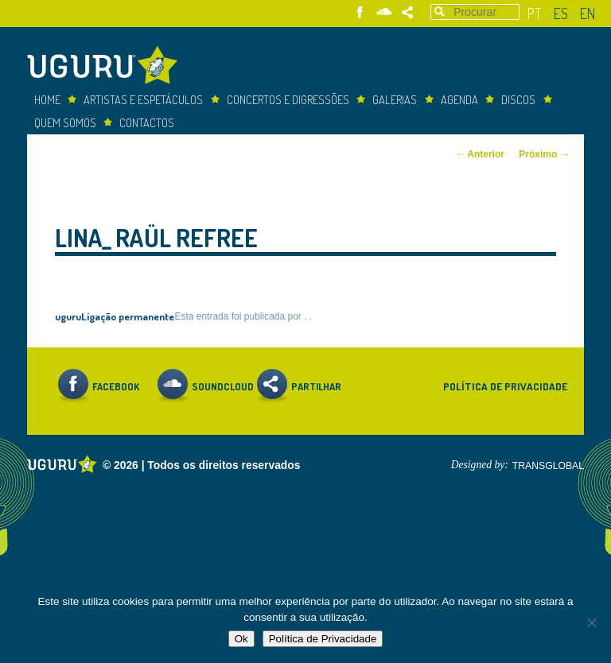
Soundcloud (384, 12)
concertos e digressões (288, 99)
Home (47, 99)
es (561, 13)
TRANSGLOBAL (548, 465)
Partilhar (407, 12)
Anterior (479, 154)
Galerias (394, 99)
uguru (68, 316)
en (587, 13)
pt (534, 13)
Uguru (106, 67)
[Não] (591, 622)
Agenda (459, 99)
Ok (241, 639)
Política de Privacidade (505, 386)
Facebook (360, 12)
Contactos (146, 122)
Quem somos (65, 122)
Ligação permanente (127, 316)
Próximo (544, 154)
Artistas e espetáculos (143, 99)
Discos (518, 99)
